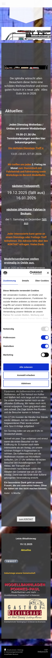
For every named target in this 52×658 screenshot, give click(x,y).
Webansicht (43, 651)
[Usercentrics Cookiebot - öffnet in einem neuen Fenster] (31, 273)
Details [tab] (25, 280)
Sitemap (20, 650)
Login (46, 650)
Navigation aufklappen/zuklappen (26, 4)
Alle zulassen (26, 367)
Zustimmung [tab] (9, 280)
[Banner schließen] (48, 273)
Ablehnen (26, 383)
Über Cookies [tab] (42, 280)
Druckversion (10, 650)
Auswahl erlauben (26, 375)
